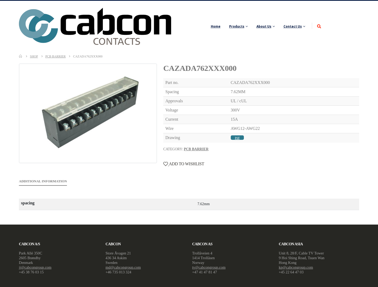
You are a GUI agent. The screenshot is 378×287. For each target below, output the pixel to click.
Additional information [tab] (43, 181)
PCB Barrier (196, 149)
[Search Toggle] (319, 26)
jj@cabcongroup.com (35, 267)
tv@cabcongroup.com (208, 267)
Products (236, 26)
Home (215, 26)
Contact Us (293, 26)
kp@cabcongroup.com (296, 267)
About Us (263, 26)
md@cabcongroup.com (123, 267)
